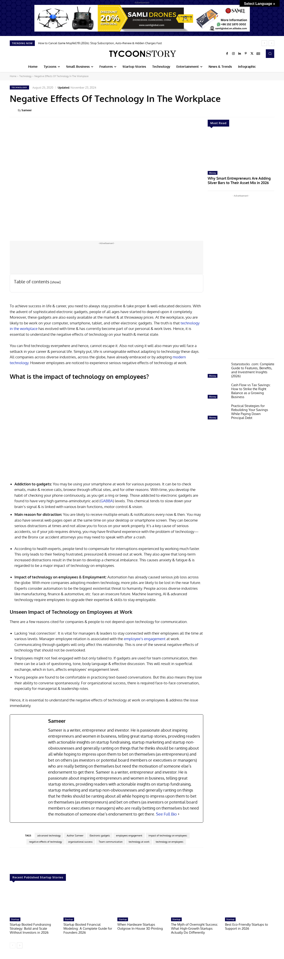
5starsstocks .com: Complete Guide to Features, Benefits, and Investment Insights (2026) (252, 369)
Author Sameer (75, 835)
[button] (270, 53)
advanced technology (49, 835)
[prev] (264, 43)
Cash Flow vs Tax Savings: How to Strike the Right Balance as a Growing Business (251, 390)
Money (212, 172)
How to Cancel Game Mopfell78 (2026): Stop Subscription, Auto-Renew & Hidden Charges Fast (100, 43)
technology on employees (169, 841)
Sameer (27, 110)
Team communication (110, 841)
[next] (271, 43)
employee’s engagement (145, 638)
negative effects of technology (45, 841)
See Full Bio (166, 814)
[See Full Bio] (178, 814)
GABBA (107, 500)
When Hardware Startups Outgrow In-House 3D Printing (140, 926)
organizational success (80, 841)
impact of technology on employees (167, 835)
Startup (15, 919)
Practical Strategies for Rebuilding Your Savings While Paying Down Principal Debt (249, 411)
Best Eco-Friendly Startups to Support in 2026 (246, 926)
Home (13, 76)
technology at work (139, 841)
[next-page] (19, 945)
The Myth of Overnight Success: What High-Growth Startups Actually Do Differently (194, 928)
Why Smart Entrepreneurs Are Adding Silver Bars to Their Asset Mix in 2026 (240, 180)
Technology (25, 76)
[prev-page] (12, 945)
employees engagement (129, 835)
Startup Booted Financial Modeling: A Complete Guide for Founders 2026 (87, 928)
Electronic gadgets (100, 835)
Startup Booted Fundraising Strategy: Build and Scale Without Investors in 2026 (30, 928)
